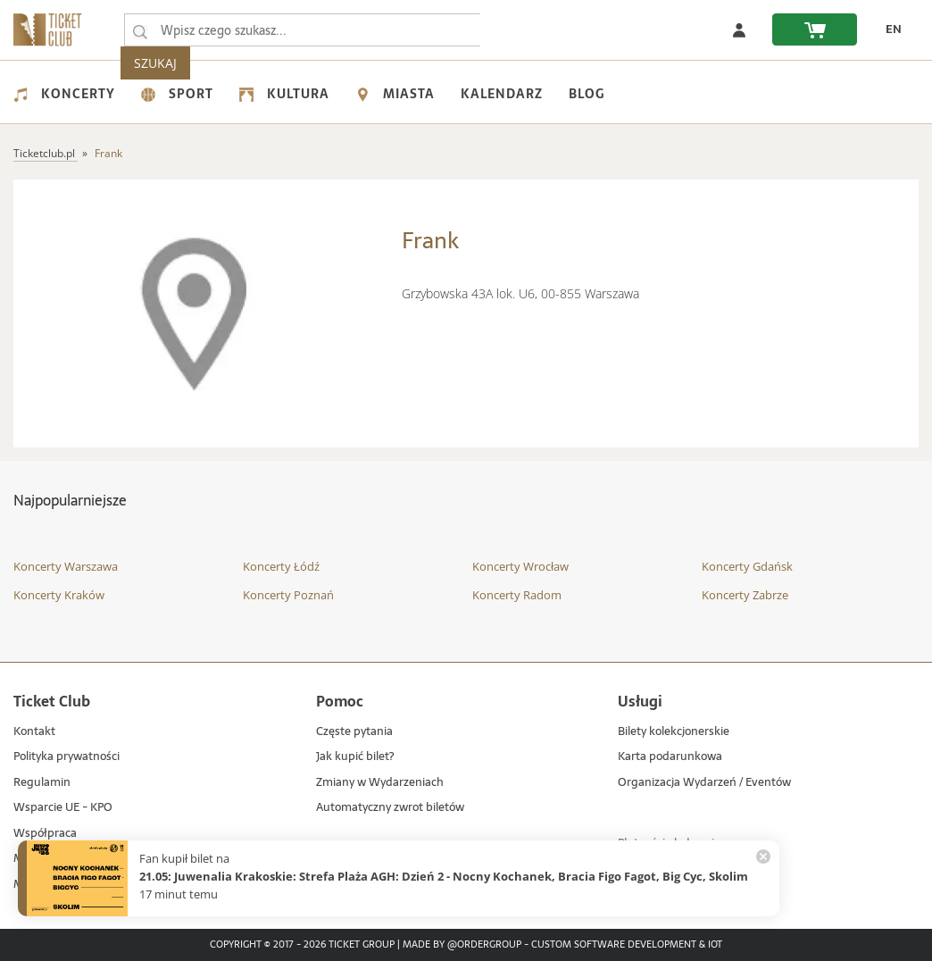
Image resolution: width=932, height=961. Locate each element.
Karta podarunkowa (670, 756)
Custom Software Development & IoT (626, 945)
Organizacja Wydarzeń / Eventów (704, 782)
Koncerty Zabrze (745, 595)
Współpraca (45, 833)
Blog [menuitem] (586, 94)
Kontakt (34, 731)
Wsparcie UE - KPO (62, 807)
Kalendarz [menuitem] (502, 94)
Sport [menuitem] (177, 94)
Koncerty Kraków (58, 595)
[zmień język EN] (888, 29)
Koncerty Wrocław (520, 566)
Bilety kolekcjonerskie (673, 731)
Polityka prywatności (66, 756)
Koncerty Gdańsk (747, 566)
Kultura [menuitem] (284, 94)
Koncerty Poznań (288, 595)
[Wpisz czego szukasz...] (140, 30)
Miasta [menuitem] (395, 94)
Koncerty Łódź (281, 566)
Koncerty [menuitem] (64, 94)
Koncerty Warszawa (65, 566)
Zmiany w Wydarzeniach (380, 782)
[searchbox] (302, 29)
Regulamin (42, 782)
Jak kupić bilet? (355, 756)
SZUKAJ (516, 29)
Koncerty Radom (517, 595)
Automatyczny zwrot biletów (390, 807)
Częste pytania (354, 731)
